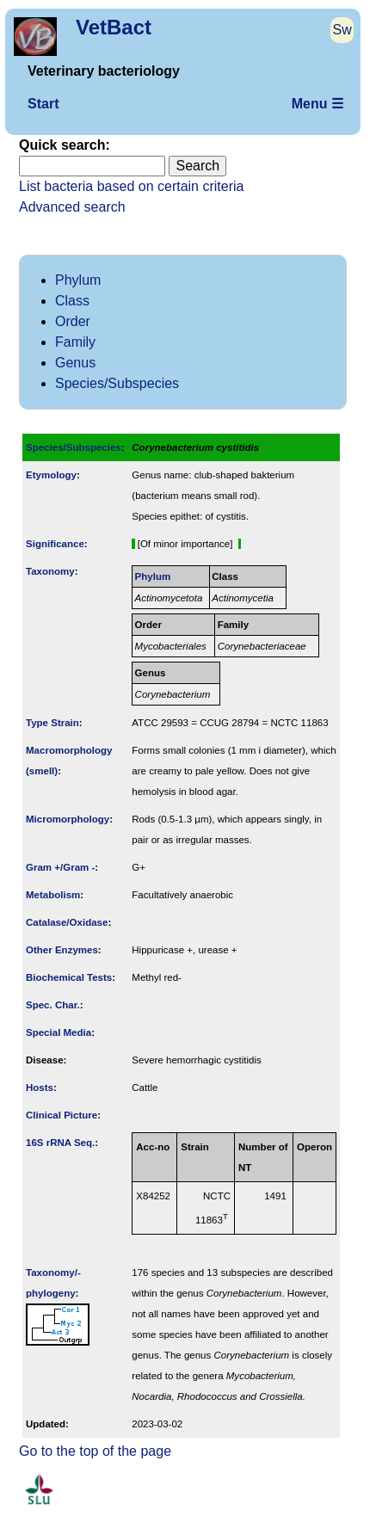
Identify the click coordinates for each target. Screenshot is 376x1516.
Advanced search (72, 207)
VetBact (113, 27)
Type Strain (52, 723)
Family (75, 342)
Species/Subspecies (117, 383)
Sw (342, 29)
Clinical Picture (61, 1115)
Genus (75, 362)
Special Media (58, 1032)
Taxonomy (50, 571)
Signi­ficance (55, 544)
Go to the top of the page (95, 1451)
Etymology (51, 475)
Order (72, 321)
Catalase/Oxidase (67, 922)
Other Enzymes (62, 950)
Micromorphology (67, 819)
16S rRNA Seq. (60, 1142)
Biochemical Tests (69, 977)
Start (43, 103)
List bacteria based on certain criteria (131, 186)
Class (72, 300)
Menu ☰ (317, 103)
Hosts (39, 1087)
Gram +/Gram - (60, 867)
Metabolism (53, 895)
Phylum (78, 280)
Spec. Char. (53, 1005)
